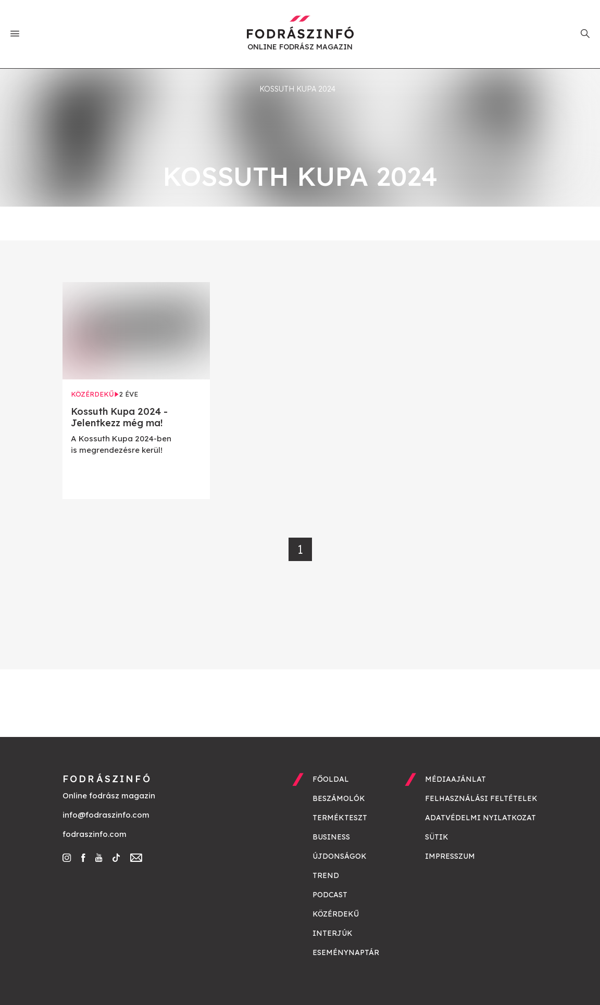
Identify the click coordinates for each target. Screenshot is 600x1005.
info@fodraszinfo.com (106, 815)
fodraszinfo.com (95, 834)
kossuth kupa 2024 (297, 89)
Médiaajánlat (455, 779)
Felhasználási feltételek (481, 798)
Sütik (436, 837)
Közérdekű (335, 914)
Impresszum (450, 856)
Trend (325, 875)
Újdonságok (339, 856)
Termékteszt (339, 817)
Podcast (329, 894)
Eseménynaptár (345, 952)
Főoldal (330, 779)
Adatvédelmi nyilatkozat (480, 817)
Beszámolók (338, 798)
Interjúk (332, 933)
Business (331, 837)
